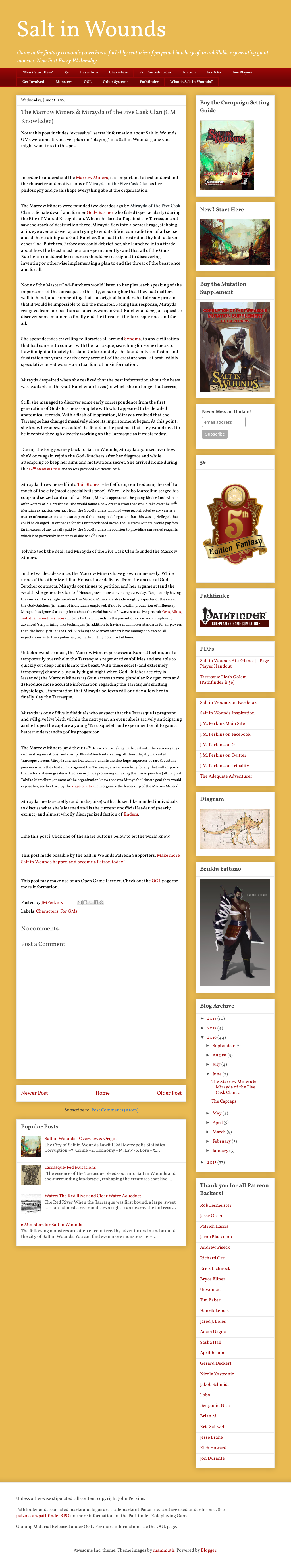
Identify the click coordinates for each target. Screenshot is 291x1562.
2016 (212, 1038)
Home (102, 1093)
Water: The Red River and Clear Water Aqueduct (93, 1196)
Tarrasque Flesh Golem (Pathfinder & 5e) (223, 680)
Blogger (208, 1550)
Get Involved (33, 82)
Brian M (208, 1416)
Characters (118, 72)
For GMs (214, 72)
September (224, 1046)
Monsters (64, 82)
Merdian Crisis (47, 469)
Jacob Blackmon (216, 1237)
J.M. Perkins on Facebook (225, 734)
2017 (212, 1028)
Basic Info (89, 72)
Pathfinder (149, 82)
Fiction (189, 72)
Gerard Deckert (216, 1363)
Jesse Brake (211, 1437)
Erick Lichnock (215, 1269)
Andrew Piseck (215, 1247)
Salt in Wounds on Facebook (228, 703)
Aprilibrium (212, 1353)
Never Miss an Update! (226, 411)
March (220, 1132)
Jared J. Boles (213, 1321)
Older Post (169, 1093)
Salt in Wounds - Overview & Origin (81, 1139)
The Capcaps (223, 1101)
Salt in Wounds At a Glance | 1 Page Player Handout (234, 664)
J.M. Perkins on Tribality (224, 766)
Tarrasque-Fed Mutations (70, 1167)
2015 (212, 1162)
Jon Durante (212, 1458)
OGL (88, 82)
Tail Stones (88, 485)
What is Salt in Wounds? (191, 82)
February (222, 1141)
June (218, 1074)
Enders (131, 814)
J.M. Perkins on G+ (219, 745)
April (218, 1123)
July (217, 1064)
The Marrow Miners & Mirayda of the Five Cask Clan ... (233, 1087)
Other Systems (115, 82)
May (218, 1113)
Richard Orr (212, 1258)
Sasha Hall (210, 1342)
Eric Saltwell (213, 1427)
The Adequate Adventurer (226, 776)
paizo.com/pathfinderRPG (42, 1516)
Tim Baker (210, 1300)
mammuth (163, 1550)
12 (31, 469)
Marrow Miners (92, 178)
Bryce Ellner (212, 1279)
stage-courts (82, 786)
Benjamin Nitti (215, 1406)
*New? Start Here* (38, 72)
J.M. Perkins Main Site (222, 724)
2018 (212, 1019)
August (220, 1055)
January (221, 1151)
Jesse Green (212, 1216)
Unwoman (210, 1290)
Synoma (132, 339)
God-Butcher (100, 213)
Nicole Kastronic (217, 1374)
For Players (242, 72)
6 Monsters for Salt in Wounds (51, 1225)
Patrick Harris (214, 1226)
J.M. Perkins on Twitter (223, 755)
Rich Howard (213, 1448)
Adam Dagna (213, 1332)
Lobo (205, 1395)
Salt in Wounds (91, 30)
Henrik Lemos (214, 1311)
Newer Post (34, 1093)
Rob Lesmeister (216, 1205)
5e (67, 72)
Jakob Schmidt (214, 1385)
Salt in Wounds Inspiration (227, 713)
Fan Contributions (155, 72)
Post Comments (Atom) (115, 1110)
